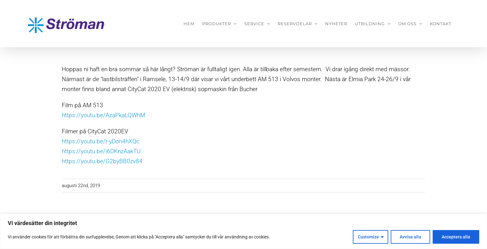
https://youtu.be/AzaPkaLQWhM (103, 115)
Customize (368, 236)
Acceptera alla (456, 236)
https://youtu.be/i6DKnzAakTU (101, 151)
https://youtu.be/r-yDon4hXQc (100, 141)
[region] (243, 231)
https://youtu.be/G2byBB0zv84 (102, 161)
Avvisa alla (410, 236)
